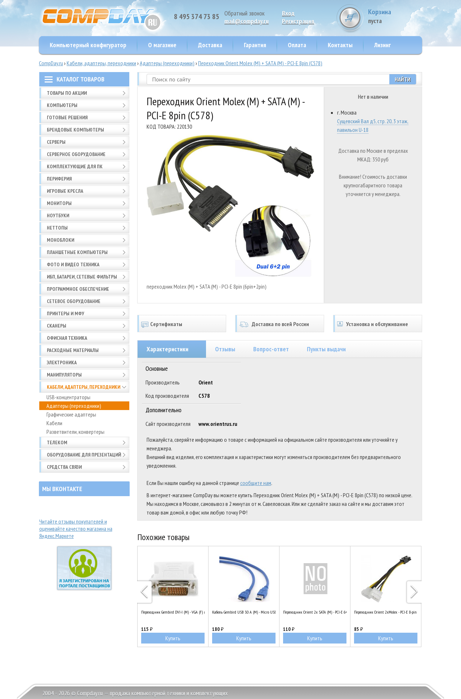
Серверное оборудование (76, 154)
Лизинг (382, 45)
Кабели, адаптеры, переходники (101, 63)
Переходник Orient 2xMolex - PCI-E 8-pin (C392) (385, 612)
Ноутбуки (58, 215)
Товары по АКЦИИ (67, 93)
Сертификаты (166, 324)
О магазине (162, 45)
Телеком (57, 442)
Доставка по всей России (280, 324)
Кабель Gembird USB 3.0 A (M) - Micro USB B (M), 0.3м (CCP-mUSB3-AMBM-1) (244, 612)
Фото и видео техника (73, 264)
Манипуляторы (64, 374)
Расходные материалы (73, 350)
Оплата (297, 45)
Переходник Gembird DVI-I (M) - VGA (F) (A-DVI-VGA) (173, 612)
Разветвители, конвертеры (75, 431)
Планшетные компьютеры (77, 252)
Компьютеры (62, 105)
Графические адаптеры (71, 414)
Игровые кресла (65, 191)
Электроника (62, 362)
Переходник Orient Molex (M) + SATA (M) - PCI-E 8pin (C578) (260, 63)
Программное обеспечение (78, 289)
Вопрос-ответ (271, 349)
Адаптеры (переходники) (167, 63)
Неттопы (57, 227)
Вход (288, 13)
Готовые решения (67, 117)
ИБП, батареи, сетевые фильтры (82, 276)
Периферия (59, 178)
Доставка (210, 45)
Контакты (340, 45)
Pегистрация (298, 21)
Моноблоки (60, 240)
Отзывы (225, 349)
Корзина (395, 16)
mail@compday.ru (246, 21)
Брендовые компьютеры (75, 129)
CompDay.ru (51, 63)
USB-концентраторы (68, 397)
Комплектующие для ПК (75, 166)
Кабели (54, 423)
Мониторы (59, 203)
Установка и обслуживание (377, 324)
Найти (403, 79)
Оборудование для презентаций (84, 454)
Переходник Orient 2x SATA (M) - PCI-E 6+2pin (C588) (314, 612)
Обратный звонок (244, 13)
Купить (172, 638)
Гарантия (255, 45)
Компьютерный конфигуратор (88, 45)
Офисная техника (67, 338)
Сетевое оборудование (73, 301)
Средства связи (64, 467)
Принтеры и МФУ (65, 313)
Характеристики (167, 349)
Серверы (56, 142)
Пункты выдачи (326, 349)
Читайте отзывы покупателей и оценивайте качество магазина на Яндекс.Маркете (75, 528)
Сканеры (56, 325)
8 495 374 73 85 (196, 16)
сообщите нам (255, 482)
